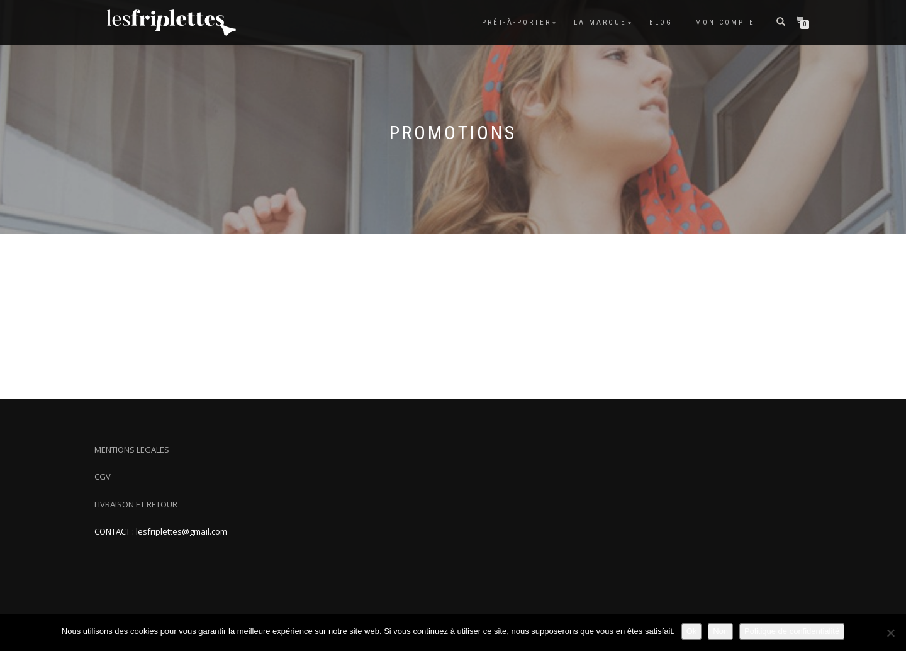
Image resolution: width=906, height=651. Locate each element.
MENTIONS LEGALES (131, 449)
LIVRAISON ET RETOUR (135, 504)
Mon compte (725, 22)
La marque (600, 22)
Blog (661, 22)
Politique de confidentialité (791, 631)
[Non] (890, 632)
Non (720, 631)
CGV (102, 476)
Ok (691, 631)
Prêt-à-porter (516, 22)
